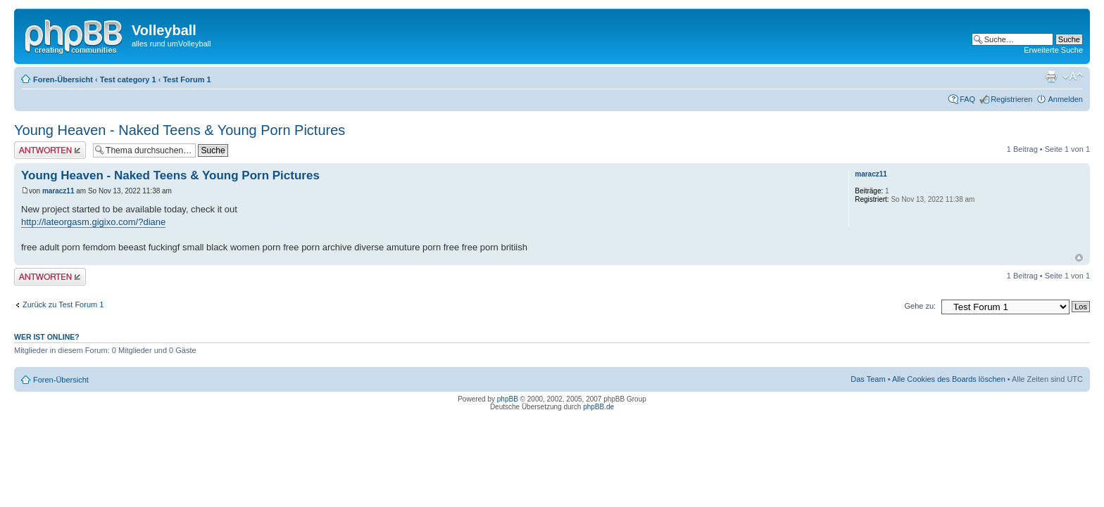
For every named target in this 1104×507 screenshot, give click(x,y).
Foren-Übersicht (63, 79)
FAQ (967, 99)
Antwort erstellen (50, 150)
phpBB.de (598, 407)
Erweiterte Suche (1053, 50)
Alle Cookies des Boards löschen (948, 379)
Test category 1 (128, 79)
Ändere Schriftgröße (1072, 76)
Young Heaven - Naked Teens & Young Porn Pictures (179, 130)
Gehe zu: (920, 306)
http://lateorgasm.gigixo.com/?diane (93, 222)
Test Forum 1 (187, 79)
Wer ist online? (47, 337)
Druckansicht (1051, 76)
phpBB (507, 399)
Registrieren (1011, 99)
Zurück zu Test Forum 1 (63, 304)
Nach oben (1079, 258)
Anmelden (1065, 99)
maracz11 (58, 191)
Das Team (868, 379)
